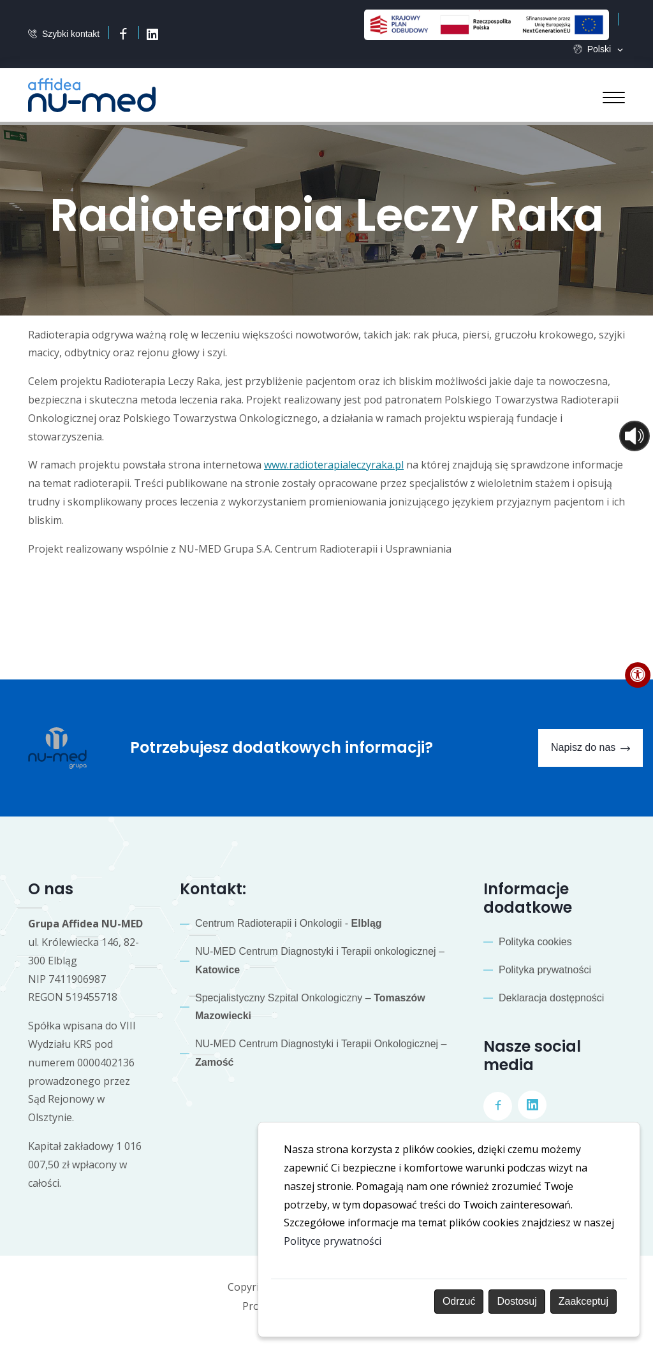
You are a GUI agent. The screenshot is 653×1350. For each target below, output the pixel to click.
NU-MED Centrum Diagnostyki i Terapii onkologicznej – (319, 960)
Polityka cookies (535, 941)
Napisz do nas (590, 748)
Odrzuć (459, 1301)
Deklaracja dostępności (551, 997)
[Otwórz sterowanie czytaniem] (634, 436)
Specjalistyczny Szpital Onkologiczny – (310, 1007)
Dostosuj (516, 1301)
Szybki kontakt (70, 34)
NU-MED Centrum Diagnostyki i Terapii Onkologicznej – (321, 1053)
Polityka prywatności (545, 969)
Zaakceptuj (583, 1301)
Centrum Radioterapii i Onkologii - (288, 923)
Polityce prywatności (332, 1241)
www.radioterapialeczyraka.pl (334, 465)
